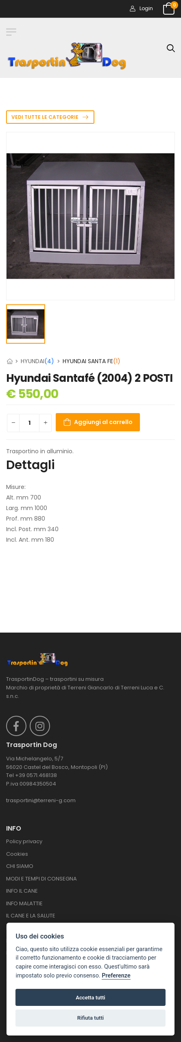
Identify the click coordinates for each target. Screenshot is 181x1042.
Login (141, 8)
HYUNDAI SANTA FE (91, 361)
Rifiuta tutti (90, 1018)
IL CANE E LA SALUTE (30, 915)
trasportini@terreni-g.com (41, 800)
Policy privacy (24, 841)
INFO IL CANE (22, 891)
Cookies (17, 854)
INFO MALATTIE (24, 903)
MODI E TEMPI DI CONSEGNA (41, 879)
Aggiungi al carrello (103, 422)
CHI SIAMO (19, 866)
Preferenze (116, 975)
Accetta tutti (90, 998)
